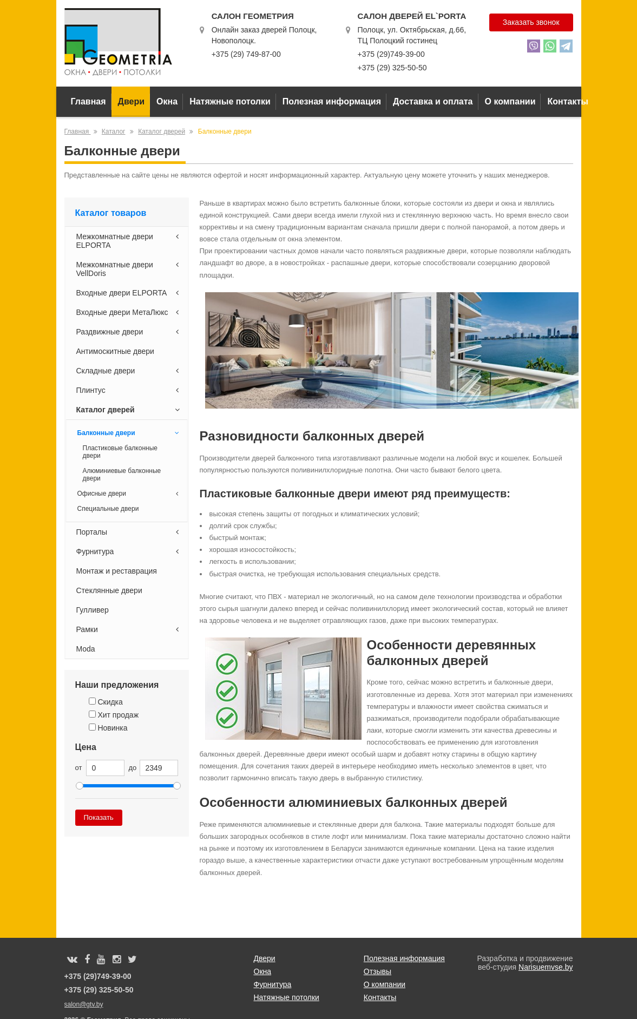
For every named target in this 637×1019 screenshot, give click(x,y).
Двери (131, 101)
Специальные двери (108, 508)
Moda (85, 649)
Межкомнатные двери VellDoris (129, 269)
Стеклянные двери (109, 590)
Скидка (106, 702)
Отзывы (377, 971)
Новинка (108, 728)
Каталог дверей (161, 131)
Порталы (129, 532)
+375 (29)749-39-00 (390, 54)
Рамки (129, 629)
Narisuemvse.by (545, 967)
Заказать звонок (531, 22)
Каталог (114, 131)
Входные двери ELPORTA (129, 292)
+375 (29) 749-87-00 (246, 54)
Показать (99, 817)
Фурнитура (129, 551)
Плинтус (129, 390)
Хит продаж (114, 715)
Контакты (567, 101)
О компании (510, 101)
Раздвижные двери (129, 331)
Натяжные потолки (230, 101)
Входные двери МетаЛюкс (129, 312)
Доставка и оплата (433, 101)
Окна (167, 101)
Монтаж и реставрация (116, 571)
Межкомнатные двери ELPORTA (129, 240)
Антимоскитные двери (115, 351)
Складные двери (129, 370)
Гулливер (92, 610)
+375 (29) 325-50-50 (391, 67)
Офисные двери (129, 493)
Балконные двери (129, 433)
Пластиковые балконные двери (120, 451)
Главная (88, 101)
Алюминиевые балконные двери (122, 474)
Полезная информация (332, 101)
